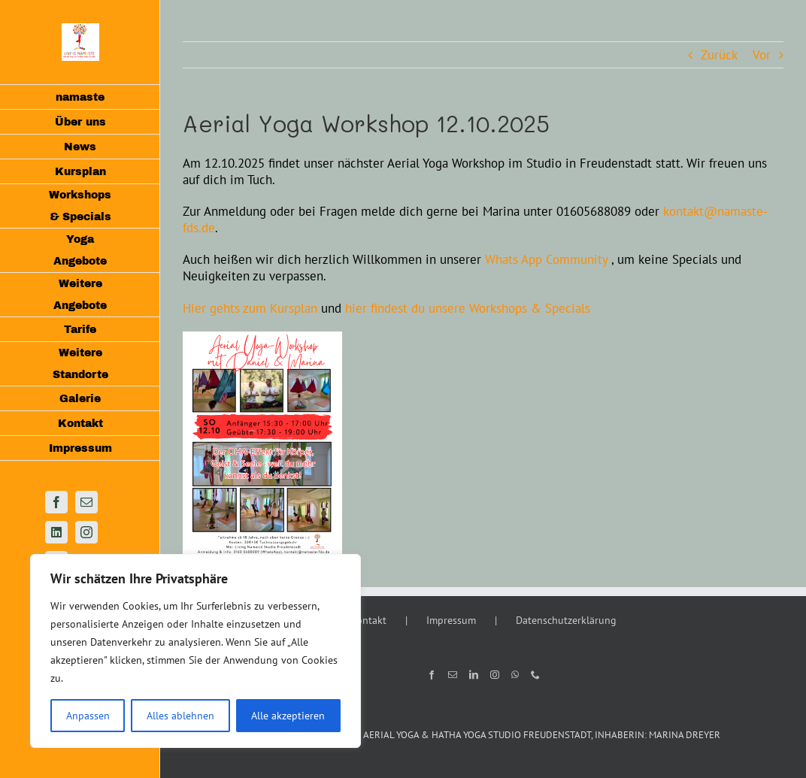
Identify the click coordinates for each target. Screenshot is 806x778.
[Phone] (535, 675)
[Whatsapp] (515, 675)
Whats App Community (546, 259)
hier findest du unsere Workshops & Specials (467, 308)
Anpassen (88, 715)
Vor (762, 55)
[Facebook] (431, 675)
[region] (195, 651)
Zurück (719, 55)
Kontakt (368, 620)
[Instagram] (494, 675)
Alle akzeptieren (288, 715)
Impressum (451, 620)
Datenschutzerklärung (566, 620)
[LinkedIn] (473, 675)
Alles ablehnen (180, 715)
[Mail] (452, 675)
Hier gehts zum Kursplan (250, 308)
